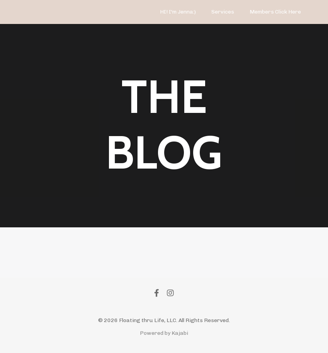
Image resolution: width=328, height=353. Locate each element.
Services (222, 12)
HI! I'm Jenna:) (178, 12)
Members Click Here (275, 12)
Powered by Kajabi (164, 333)
